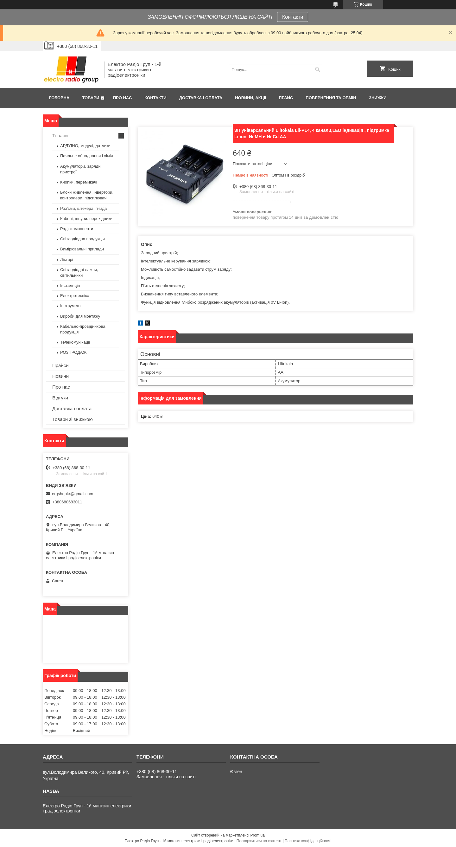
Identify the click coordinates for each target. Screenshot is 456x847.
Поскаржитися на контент (259, 841)
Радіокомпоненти (76, 228)
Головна (59, 97)
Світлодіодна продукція (82, 238)
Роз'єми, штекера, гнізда (83, 208)
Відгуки (60, 397)
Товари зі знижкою (72, 419)
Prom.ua (257, 835)
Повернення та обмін (331, 97)
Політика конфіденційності (308, 841)
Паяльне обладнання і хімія (86, 155)
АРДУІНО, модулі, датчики (85, 145)
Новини (60, 376)
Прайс (286, 97)
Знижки (378, 97)
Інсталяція (70, 285)
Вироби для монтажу (80, 316)
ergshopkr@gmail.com (72, 493)
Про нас (122, 97)
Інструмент (70, 305)
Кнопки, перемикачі (78, 182)
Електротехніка (74, 295)
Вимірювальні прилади (82, 249)
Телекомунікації (75, 342)
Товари (90, 97)
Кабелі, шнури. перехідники (86, 218)
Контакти (292, 17)
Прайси (60, 365)
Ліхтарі (66, 259)
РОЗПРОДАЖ (73, 352)
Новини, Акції (250, 97)
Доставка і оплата (200, 97)
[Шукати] (317, 69)
